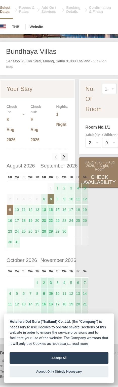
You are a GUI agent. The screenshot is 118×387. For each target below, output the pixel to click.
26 (30, 231)
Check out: (35, 109)
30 (10, 242)
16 (10, 221)
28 (51, 231)
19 (30, 221)
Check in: (12, 109)
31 (17, 242)
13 (37, 210)
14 (51, 210)
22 (58, 221)
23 (10, 231)
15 (58, 210)
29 (58, 231)
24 (17, 231)
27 (37, 231)
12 (30, 210)
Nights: (62, 107)
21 (51, 221)
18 (24, 221)
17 (17, 221)
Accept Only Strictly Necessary (59, 371)
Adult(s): (93, 135)
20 (37, 221)
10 (17, 210)
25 (24, 231)
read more (80, 344)
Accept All (58, 358)
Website (36, 27)
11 (24, 210)
